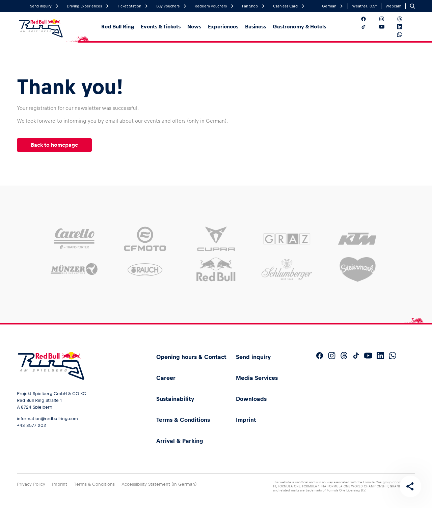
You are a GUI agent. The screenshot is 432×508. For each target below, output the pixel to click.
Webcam (393, 6)
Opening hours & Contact (191, 357)
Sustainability (175, 398)
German (333, 6)
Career (166, 377)
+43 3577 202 (31, 425)
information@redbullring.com (47, 418)
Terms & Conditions (183, 419)
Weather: (364, 6)
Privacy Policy (31, 484)
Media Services (257, 377)
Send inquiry (253, 357)
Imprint (246, 419)
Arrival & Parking (179, 440)
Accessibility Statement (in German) (159, 484)
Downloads (251, 398)
